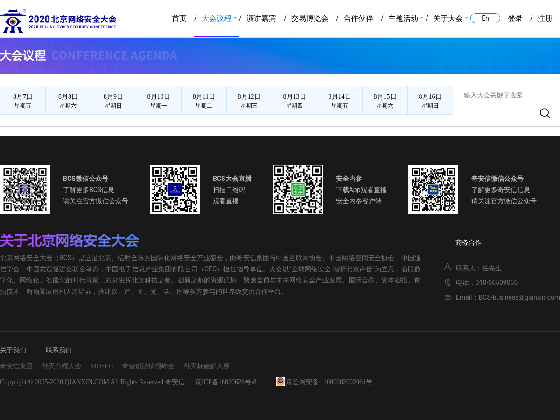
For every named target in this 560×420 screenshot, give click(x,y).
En (485, 18)
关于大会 (448, 18)
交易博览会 (310, 18)
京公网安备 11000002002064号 (329, 382)
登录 (515, 18)
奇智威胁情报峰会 (148, 366)
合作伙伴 (358, 18)
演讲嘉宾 (261, 18)
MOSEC (102, 366)
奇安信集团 (16, 366)
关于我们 (13, 350)
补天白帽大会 (61, 366)
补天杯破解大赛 (207, 366)
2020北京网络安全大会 (58, 21)
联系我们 (59, 350)
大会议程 (216, 18)
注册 (545, 18)
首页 (179, 18)
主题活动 (403, 18)
